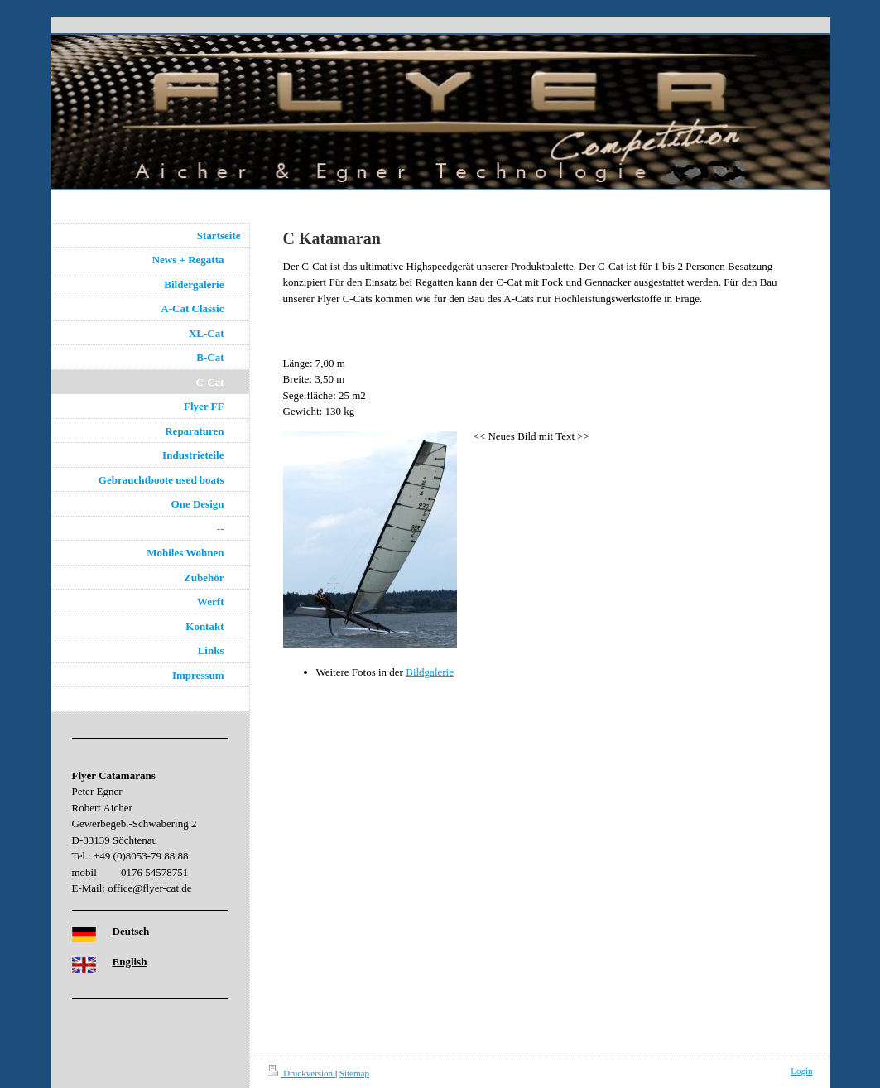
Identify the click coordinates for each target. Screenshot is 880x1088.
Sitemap (354, 1073)
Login (801, 1071)
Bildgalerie (430, 672)
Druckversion (301, 1073)
